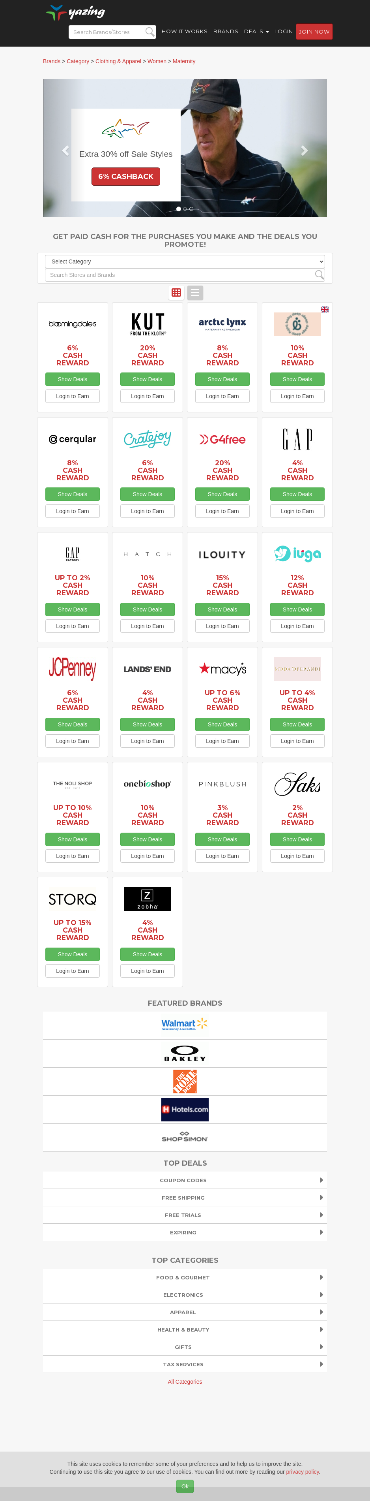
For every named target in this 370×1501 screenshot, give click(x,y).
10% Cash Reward (297, 355)
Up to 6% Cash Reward (223, 700)
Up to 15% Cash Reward (73, 930)
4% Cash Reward (297, 470)
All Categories (185, 1382)
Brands (226, 35)
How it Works (185, 35)
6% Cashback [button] (125, 176)
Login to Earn (72, 396)
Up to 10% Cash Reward (72, 815)
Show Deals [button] (73, 379)
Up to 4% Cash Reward (297, 700)
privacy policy (302, 1472)
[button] (64, 148)
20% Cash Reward (147, 355)
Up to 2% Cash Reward (72, 585)
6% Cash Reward (72, 355)
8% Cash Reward (222, 355)
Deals (256, 35)
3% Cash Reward (222, 815)
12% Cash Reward (297, 585)
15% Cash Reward (222, 585)
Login (284, 35)
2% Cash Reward (297, 815)
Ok (185, 1486)
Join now (314, 36)
